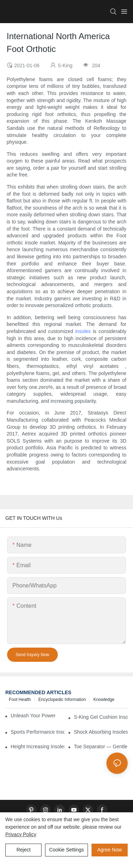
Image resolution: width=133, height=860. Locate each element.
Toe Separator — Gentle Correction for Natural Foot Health (101, 746)
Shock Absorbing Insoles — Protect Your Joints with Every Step (101, 732)
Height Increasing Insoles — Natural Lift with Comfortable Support (38, 746)
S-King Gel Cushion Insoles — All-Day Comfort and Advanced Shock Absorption (101, 717)
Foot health (20, 699)
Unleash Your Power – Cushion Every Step (33, 715)
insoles (83, 331)
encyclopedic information (62, 699)
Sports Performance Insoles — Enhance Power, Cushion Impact (38, 732)
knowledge (103, 699)
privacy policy (20, 834)
